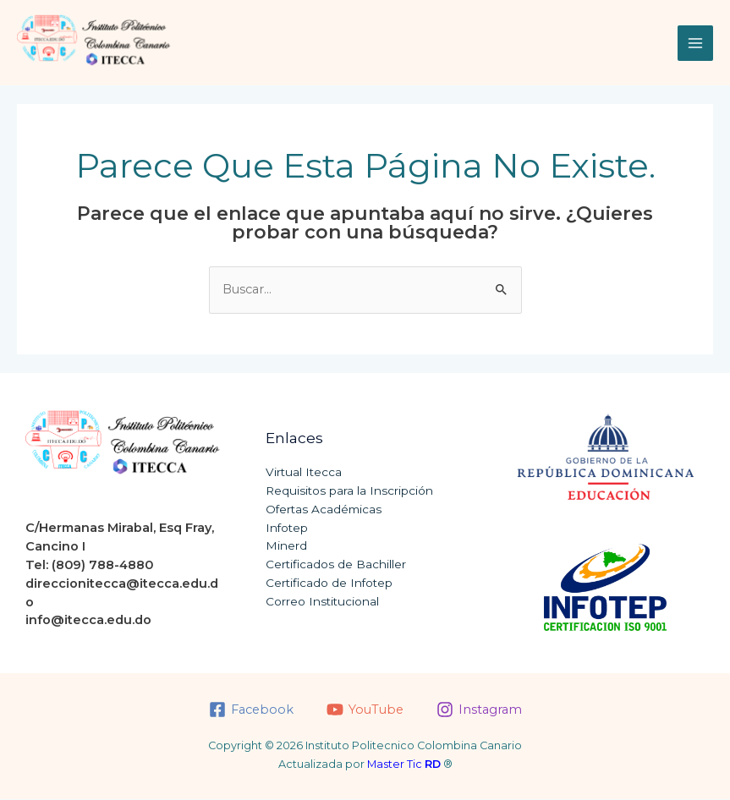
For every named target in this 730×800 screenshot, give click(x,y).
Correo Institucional (322, 602)
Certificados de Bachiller (336, 565)
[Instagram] (479, 710)
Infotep (287, 527)
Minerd (286, 546)
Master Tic (404, 765)
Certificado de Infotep (329, 583)
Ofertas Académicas (323, 510)
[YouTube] (365, 710)
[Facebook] (251, 710)
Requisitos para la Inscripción (349, 491)
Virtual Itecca (304, 472)
